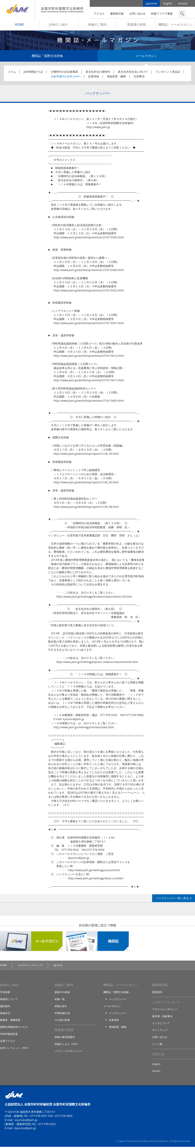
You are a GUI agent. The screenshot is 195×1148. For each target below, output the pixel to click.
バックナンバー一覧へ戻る (172, 899)
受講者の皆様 (136, 25)
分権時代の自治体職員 (64, 72)
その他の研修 (62, 1021)
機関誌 (97, 942)
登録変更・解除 (116, 77)
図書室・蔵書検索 (10, 1021)
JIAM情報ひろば (33, 72)
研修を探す (61, 1007)
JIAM (17, 9)
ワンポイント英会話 (168, 72)
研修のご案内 (97, 25)
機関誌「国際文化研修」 (49, 57)
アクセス (99, 13)
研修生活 (5, 1014)
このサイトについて (166, 1003)
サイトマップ (159, 1031)
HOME (19, 25)
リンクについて (161, 1024)
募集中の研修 (62, 993)
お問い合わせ (137, 13)
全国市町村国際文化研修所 (62, 9)
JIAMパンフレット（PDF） (15, 1048)
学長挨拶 (5, 993)
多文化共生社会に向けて (133, 72)
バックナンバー (118, 1000)
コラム (12, 72)
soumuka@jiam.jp (26, 1121)
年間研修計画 (62, 1014)
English (167, 4)
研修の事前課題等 (65, 1038)
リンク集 (157, 1045)
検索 (182, 13)
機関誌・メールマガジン (175, 25)
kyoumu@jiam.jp (25, 1129)
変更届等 (157, 993)
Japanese (151, 4)
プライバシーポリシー (164, 1010)
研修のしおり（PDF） (67, 1045)
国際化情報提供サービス (14, 1028)
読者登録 (93, 77)
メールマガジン (146, 57)
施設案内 (5, 1007)
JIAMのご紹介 (58, 25)
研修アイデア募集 (162, 13)
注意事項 (139, 77)
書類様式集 (117, 13)
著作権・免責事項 (162, 1017)
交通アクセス (7, 1041)
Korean (183, 4)
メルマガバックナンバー (66, 77)
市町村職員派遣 (9, 1034)
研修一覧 (60, 1000)
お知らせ (158, 1055)
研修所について (9, 1000)
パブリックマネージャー (68, 1052)
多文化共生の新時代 (98, 72)
